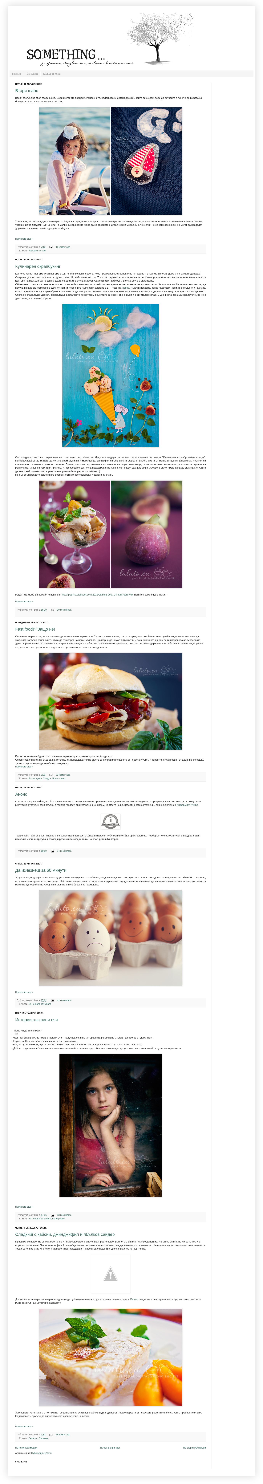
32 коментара (63, 775)
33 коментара (64, 1215)
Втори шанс (26, 90)
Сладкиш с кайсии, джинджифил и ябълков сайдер (65, 1234)
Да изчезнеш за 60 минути (40, 870)
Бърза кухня (35, 778)
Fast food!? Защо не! (35, 629)
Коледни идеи (52, 73)
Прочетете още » (24, 239)
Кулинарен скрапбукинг (38, 266)
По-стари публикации (194, 1447)
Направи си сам (37, 250)
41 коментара (64, 1000)
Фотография (58, 1218)
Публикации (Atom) (41, 1453)
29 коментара (64, 609)
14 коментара (64, 851)
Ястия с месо (59, 778)
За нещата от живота (40, 1004)
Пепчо (125, 287)
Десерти (33, 1438)
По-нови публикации (26, 1447)
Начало (17, 73)
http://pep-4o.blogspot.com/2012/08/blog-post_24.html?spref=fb (97, 594)
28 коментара (63, 1434)
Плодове (43, 1438)
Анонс (21, 794)
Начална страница (110, 1447)
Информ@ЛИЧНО (187, 804)
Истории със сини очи (36, 1019)
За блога (32, 73)
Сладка (47, 778)
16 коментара (63, 247)
